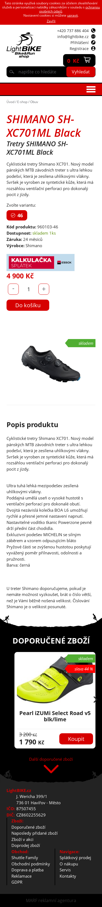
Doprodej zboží (25, 845)
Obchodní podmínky (30, 863)
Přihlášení (79, 42)
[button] (95, 700)
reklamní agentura (57, 900)
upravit (72, 15)
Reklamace (21, 876)
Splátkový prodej (75, 857)
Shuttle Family (24, 857)
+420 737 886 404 (73, 30)
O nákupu (69, 863)
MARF (31, 900)
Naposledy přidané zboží (34, 833)
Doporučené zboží (28, 827)
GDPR (16, 882)
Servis (65, 869)
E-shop (22, 102)
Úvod (10, 102)
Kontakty (68, 876)
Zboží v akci (22, 839)
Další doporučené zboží (51, 759)
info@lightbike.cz (73, 36)
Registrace (79, 48)
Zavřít (51, 21)
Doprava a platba (27, 869)
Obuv (34, 102)
